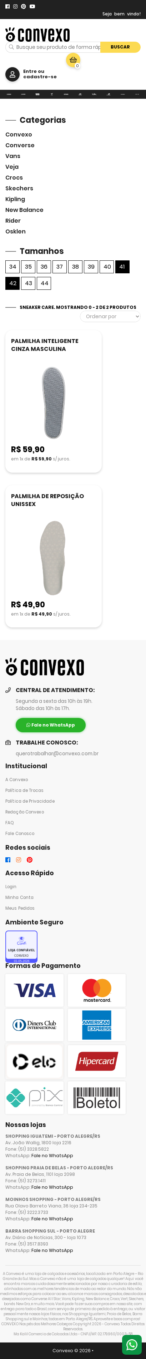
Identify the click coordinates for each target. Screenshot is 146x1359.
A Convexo (16, 780)
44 (45, 283)
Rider (13, 221)
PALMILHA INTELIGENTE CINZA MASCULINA (45, 345)
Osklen (15, 231)
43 (28, 283)
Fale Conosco (19, 833)
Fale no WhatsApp (52, 1155)
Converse (20, 145)
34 (12, 267)
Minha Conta (19, 897)
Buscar (120, 47)
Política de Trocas (24, 790)
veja (12, 167)
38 (75, 267)
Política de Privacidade (30, 801)
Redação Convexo (24, 812)
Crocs (14, 177)
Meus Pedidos (20, 908)
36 (44, 267)
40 (107, 267)
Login (11, 887)
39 (91, 267)
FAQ (9, 823)
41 (122, 267)
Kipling (15, 199)
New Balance (24, 210)
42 (12, 283)
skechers (19, 188)
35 (28, 267)
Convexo (18, 134)
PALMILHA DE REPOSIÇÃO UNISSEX (47, 500)
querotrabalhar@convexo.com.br (57, 753)
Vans (12, 156)
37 (59, 267)
